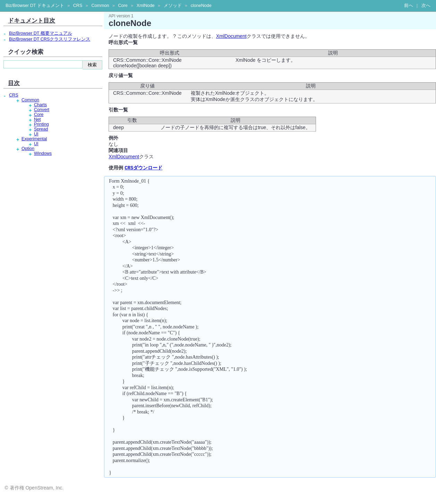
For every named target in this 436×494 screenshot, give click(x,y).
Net (37, 119)
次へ (425, 5)
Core (122, 5)
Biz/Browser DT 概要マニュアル (40, 33)
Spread (41, 129)
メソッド (173, 5)
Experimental (34, 138)
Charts (40, 104)
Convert (41, 109)
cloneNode (201, 5)
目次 (14, 82)
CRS (78, 5)
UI (36, 134)
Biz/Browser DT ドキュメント (35, 5)
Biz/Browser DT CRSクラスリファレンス (49, 39)
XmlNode (146, 5)
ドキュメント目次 (31, 20)
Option (28, 148)
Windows (43, 153)
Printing (41, 124)
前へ (408, 5)
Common (100, 5)
